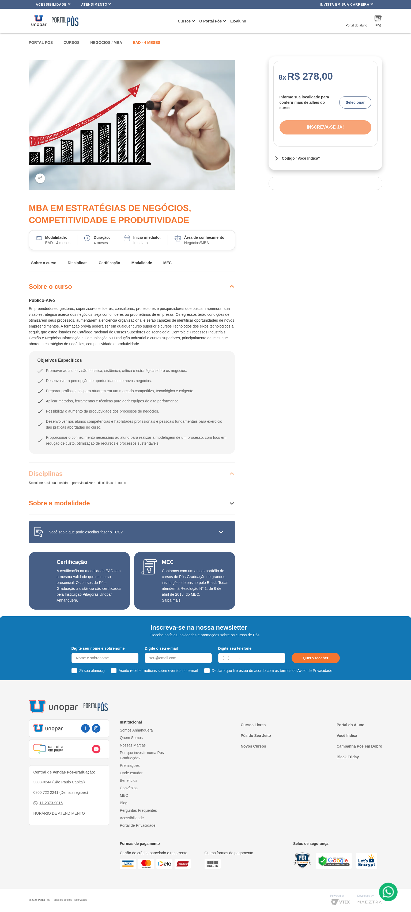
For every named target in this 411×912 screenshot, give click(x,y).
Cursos (184, 21)
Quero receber (316, 658)
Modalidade (141, 263)
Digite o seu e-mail (161, 648)
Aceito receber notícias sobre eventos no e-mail (158, 670)
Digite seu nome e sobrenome (98, 648)
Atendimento (96, 4)
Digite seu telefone (234, 648)
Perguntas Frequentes (138, 810)
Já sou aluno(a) (92, 670)
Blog (123, 803)
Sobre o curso (43, 263)
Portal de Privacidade (138, 825)
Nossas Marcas (133, 745)
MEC (167, 263)
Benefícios (128, 780)
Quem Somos (131, 738)
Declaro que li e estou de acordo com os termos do (272, 670)
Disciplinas (78, 263)
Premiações (130, 765)
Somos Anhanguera (136, 730)
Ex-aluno (238, 21)
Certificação (109, 263)
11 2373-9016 (48, 803)
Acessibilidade (53, 4)
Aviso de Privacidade (314, 670)
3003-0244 (42, 782)
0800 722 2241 (46, 792)
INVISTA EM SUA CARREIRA (346, 4)
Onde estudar (131, 773)
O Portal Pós (210, 21)
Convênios (129, 788)
